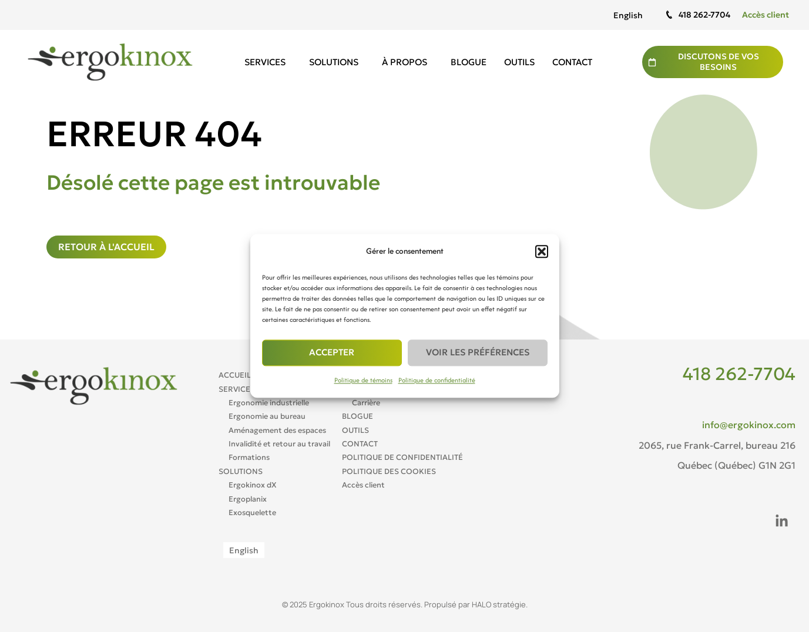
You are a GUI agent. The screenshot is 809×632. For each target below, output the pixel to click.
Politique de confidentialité (436, 380)
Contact (572, 62)
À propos (407, 62)
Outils (519, 62)
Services (267, 62)
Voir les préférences (477, 352)
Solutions (336, 62)
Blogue (468, 62)
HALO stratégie (499, 604)
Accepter (331, 352)
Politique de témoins (363, 380)
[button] (542, 251)
